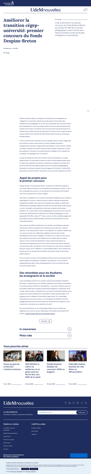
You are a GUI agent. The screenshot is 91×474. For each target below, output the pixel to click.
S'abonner (82, 416)
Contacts (5, 452)
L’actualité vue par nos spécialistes (9, 432)
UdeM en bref (7, 446)
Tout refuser (25, 468)
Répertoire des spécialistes (10, 436)
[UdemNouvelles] (45, 11)
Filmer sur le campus (8, 443)
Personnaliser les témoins (13, 469)
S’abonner (34, 437)
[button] (85, 11)
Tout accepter (34, 468)
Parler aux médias (7, 449)
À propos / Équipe (36, 431)
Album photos (7, 440)
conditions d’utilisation (31, 471)
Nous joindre (35, 434)
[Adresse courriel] (57, 416)
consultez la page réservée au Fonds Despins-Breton (42, 317)
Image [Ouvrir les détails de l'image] (88, 114)
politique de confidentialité (16, 471)
